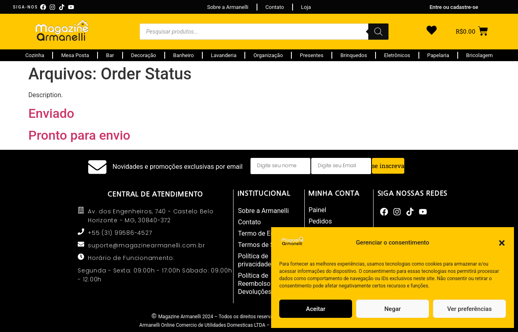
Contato (249, 222)
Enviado (51, 113)
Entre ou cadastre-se (453, 7)
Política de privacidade (254, 260)
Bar (110, 55)
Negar (392, 309)
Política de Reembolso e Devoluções (257, 284)
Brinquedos (353, 55)
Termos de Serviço (264, 245)
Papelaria (438, 55)
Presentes (311, 55)
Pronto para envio (79, 135)
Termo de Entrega (263, 233)
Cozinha (34, 55)
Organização (268, 55)
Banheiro (183, 55)
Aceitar (315, 309)
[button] (502, 243)
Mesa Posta (75, 55)
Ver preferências (469, 309)
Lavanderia (223, 55)
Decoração (143, 55)
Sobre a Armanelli (263, 211)
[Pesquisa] (378, 31)
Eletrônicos (397, 55)
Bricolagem (479, 55)
